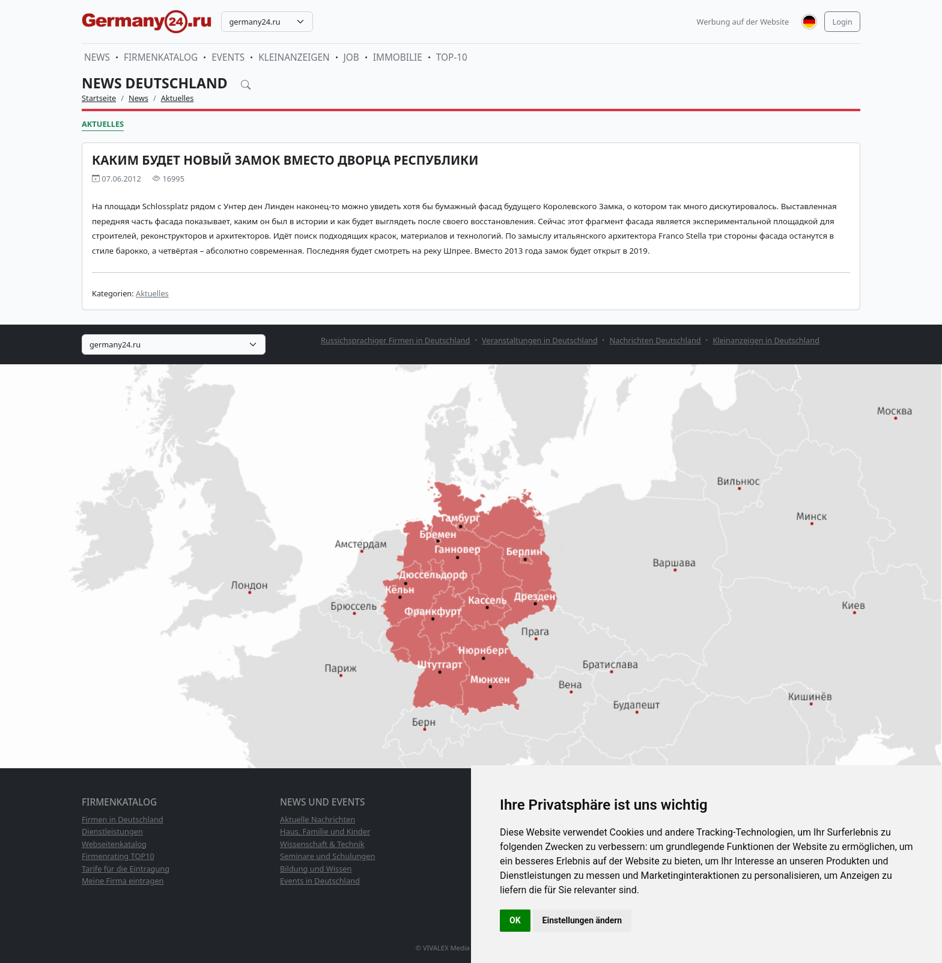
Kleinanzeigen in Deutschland (766, 340)
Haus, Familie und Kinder (325, 831)
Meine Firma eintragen (123, 880)
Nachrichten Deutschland (655, 340)
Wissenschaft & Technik (322, 844)
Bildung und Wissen (315, 868)
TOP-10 (451, 57)
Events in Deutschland (320, 880)
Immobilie (397, 57)
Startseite (99, 98)
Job (351, 57)
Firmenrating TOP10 (118, 856)
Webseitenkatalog (114, 844)
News (97, 57)
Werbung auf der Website (743, 21)
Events (228, 57)
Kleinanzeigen (293, 57)
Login (842, 21)
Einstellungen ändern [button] (582, 920)
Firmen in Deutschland (122, 819)
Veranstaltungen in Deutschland (540, 340)
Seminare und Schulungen (327, 856)
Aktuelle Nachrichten (317, 819)
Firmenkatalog (161, 57)
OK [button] (515, 920)
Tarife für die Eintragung (125, 868)
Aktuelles (177, 98)
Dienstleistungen (112, 831)
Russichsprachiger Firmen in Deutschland (395, 340)
